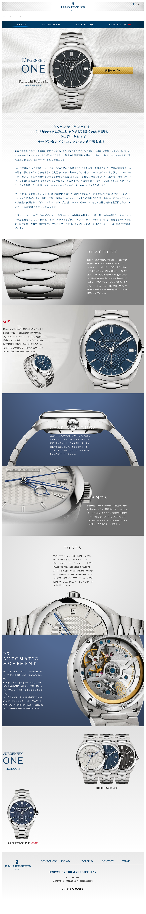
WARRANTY (107, 878)
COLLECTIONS (29, 10)
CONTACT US (108, 870)
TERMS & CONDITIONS (132, 870)
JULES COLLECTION (49, 882)
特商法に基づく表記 (130, 878)
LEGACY (48, 10)
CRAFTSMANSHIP (68, 882)
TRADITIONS (66, 878)
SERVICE (105, 874)
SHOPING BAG (131, 10)
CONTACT (112, 10)
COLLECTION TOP (49, 870)
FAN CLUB (97, 10)
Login (138, 4)
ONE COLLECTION (49, 874)
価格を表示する (34, 89)
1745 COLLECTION (49, 878)
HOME (10, 10)
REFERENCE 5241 (33, 84)
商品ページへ (112, 74)
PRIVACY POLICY (129, 874)
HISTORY (65, 874)
